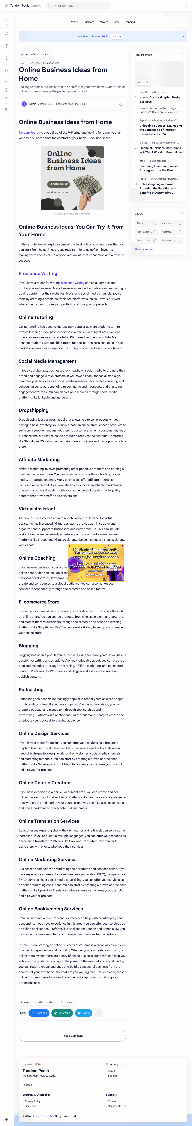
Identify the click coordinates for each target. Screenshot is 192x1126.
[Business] (89, 22)
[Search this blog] (77, 6)
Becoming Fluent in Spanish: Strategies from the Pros (159, 168)
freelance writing (72, 283)
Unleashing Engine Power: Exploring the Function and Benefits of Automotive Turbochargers (158, 188)
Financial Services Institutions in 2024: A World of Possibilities (161, 150)
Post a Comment (72, 1035)
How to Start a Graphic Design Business (160, 99)
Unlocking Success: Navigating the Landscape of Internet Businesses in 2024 (161, 130)
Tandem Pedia (20, 5)
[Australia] (172, 232)
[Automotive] (161, 178)
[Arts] (116, 22)
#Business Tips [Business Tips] (46, 1002)
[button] (179, 5)
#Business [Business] (26, 1002)
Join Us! (117, 36)
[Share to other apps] (98, 1013)
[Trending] (129, 22)
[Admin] (32, 103)
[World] (74, 22)
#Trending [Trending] (66, 1002)
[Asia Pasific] (146, 232)
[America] (172, 223)
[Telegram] (27, 1085)
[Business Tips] (172, 120)
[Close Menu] (183, 36)
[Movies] (104, 22)
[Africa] (146, 223)
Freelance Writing (38, 273)
